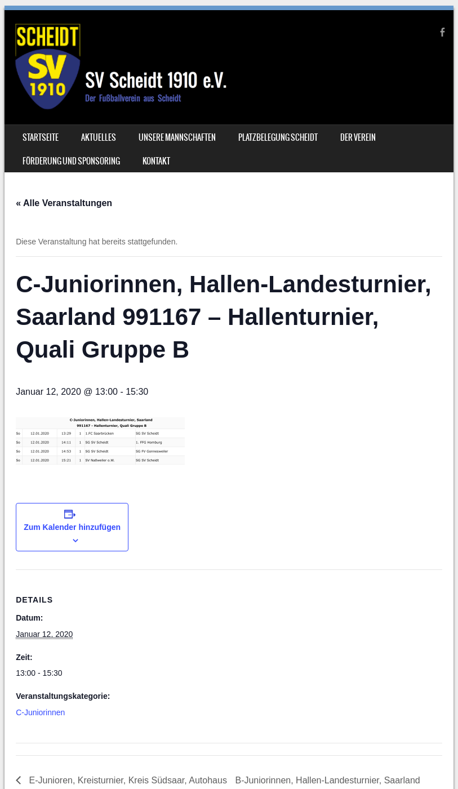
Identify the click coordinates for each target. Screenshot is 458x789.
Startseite (41, 137)
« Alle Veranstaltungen (64, 203)
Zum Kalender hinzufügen (72, 527)
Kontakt (156, 161)
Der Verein (358, 137)
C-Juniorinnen (40, 712)
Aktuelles (98, 137)
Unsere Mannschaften (177, 137)
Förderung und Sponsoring (71, 161)
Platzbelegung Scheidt (278, 137)
